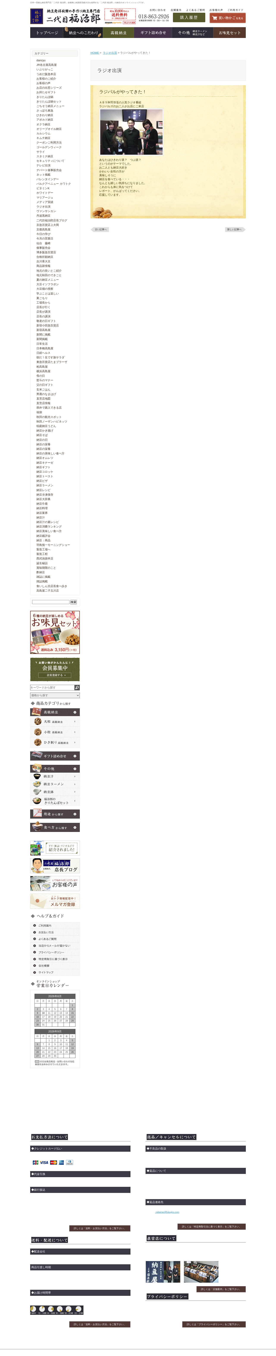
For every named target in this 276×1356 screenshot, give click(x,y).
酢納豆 (40, 572)
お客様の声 (43, 83)
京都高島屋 (43, 229)
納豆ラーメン (44, 485)
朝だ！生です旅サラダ (50, 357)
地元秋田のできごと (49, 275)
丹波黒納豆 (43, 215)
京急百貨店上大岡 (47, 225)
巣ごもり (42, 298)
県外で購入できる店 (49, 407)
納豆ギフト (43, 467)
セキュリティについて (50, 160)
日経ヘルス (43, 352)
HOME (95, 52)
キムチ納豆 (43, 138)
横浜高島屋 (43, 371)
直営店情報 (43, 403)
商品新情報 (43, 266)
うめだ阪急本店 (46, 74)
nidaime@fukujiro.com (167, 1212)
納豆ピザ (42, 480)
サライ (40, 151)
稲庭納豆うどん (46, 426)
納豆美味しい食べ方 (49, 531)
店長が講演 (43, 311)
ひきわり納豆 (44, 115)
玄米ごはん (43, 389)
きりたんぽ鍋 (44, 97)
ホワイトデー (44, 192)
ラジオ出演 (110, 52)
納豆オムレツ (44, 458)
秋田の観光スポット (49, 417)
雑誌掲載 (42, 581)
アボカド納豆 (44, 119)
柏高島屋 (42, 366)
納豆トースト (44, 476)
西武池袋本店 (44, 558)
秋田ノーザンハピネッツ (51, 421)
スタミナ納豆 (44, 156)
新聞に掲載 (43, 334)
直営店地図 (43, 398)
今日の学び (43, 234)
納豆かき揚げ (44, 430)
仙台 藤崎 (43, 243)
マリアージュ (44, 197)
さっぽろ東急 (44, 110)
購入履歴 (189, 17)
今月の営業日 (44, 238)
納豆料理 (42, 508)
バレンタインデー (47, 179)
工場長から (43, 302)
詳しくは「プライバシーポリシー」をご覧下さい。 (214, 1324)
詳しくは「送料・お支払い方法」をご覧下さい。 (100, 1228)
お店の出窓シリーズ (49, 87)
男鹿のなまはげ (46, 394)
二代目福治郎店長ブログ (51, 220)
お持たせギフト (46, 92)
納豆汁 (40, 517)
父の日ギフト (44, 384)
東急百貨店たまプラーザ (51, 362)
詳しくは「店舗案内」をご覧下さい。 (221, 1289)
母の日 (40, 375)
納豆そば (42, 435)
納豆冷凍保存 (44, 494)
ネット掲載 (43, 174)
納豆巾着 (42, 503)
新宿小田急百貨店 (47, 325)
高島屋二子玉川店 (47, 590)
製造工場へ (43, 549)
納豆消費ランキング (49, 526)
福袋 (39, 412)
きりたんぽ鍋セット (49, 101)
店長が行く (43, 307)
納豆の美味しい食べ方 (50, 453)
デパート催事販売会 (49, 170)
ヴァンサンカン (46, 211)
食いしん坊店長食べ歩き (51, 586)
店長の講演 (43, 316)
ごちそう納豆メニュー (50, 106)
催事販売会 (43, 247)
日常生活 (42, 343)
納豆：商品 (43, 540)
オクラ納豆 (43, 124)
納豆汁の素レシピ (47, 522)
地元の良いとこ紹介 (49, 270)
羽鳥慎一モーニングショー (53, 544)
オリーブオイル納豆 (49, 129)
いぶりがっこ (44, 69)
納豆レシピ (43, 490)
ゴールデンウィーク (49, 147)
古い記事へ (101, 229)
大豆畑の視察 (44, 288)
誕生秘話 (42, 563)
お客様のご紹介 (46, 78)
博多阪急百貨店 (46, 252)
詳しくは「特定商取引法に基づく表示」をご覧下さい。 (211, 1226)
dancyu (40, 60)
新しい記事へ (234, 229)
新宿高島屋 (43, 330)
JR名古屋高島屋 (46, 64)
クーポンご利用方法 (49, 142)
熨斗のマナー (44, 380)
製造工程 (42, 554)
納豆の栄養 (43, 444)
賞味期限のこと (46, 567)
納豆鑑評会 (43, 535)
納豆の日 (42, 439)
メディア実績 (44, 202)
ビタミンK (43, 188)
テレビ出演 (43, 165)
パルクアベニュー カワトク (53, 183)
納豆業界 (42, 513)
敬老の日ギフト (46, 321)
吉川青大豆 (43, 261)
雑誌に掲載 (43, 576)
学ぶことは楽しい (47, 293)
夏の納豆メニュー (47, 279)
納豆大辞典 (43, 499)
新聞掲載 (42, 339)
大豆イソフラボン (47, 284)
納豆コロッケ (44, 471)
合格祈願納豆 (44, 256)
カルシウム (43, 133)
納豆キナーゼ (44, 462)
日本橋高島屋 (44, 348)
